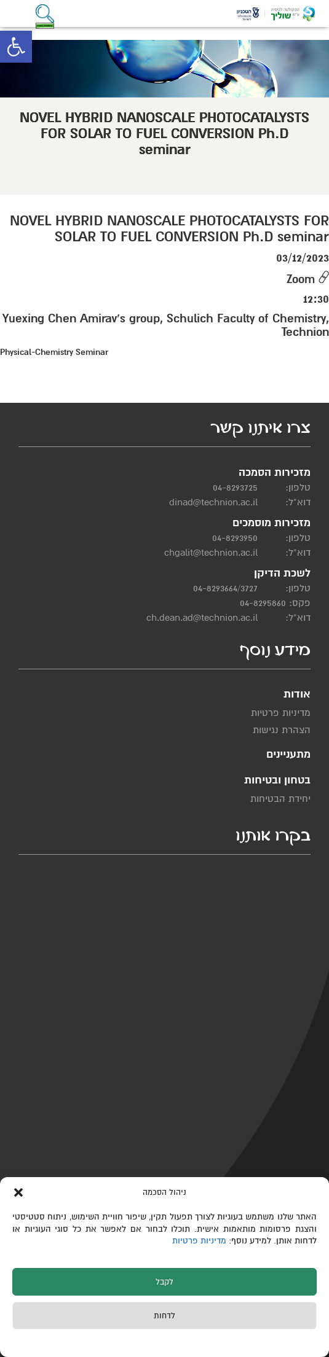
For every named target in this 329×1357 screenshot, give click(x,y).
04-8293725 (235, 487)
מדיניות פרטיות (200, 1240)
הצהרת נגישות (282, 730)
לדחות (164, 1316)
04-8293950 (235, 538)
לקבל (164, 1282)
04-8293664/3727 (225, 588)
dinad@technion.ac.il (213, 502)
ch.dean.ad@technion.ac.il (202, 618)
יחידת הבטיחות (280, 798)
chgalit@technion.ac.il (211, 552)
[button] (16, 47)
